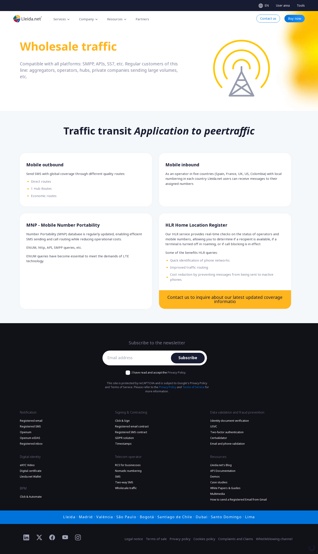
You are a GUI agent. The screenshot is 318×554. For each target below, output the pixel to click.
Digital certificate (31, 471)
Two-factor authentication (227, 432)
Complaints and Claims (235, 539)
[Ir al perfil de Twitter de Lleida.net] (39, 538)
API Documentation (222, 471)
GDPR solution (124, 438)
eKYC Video (27, 465)
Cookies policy (204, 539)
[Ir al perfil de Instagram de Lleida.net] (78, 538)
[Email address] (138, 358)
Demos (215, 477)
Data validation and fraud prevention (237, 412)
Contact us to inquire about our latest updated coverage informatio (224, 299)
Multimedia (217, 494)
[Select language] (263, 5)
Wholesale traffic (126, 488)
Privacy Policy (176, 372)
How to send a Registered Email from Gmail (238, 500)
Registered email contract (132, 427)
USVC (213, 427)
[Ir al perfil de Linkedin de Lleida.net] (26, 538)
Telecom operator (128, 456)
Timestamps (123, 444)
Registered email (31, 421)
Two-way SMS (124, 482)
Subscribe (187, 358)
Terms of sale (156, 539)
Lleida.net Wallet (30, 477)
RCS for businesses (128, 465)
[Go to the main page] (27, 19)
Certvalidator (218, 438)
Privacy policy (180, 539)
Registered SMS (30, 427)
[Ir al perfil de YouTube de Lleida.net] (65, 538)
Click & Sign (122, 421)
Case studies (218, 482)
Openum (25, 432)
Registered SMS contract (131, 432)
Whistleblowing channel (274, 539)
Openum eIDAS (30, 438)
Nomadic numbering (128, 471)
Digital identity (30, 456)
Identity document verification (229, 421)
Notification (28, 412)
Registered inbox (31, 444)
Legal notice (134, 539)
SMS (118, 477)
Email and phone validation (227, 444)
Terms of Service (193, 387)
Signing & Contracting (131, 412)
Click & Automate (31, 497)
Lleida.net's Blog (221, 465)
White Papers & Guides (225, 488)
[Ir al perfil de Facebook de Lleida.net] (52, 538)
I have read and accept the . (159, 372)
